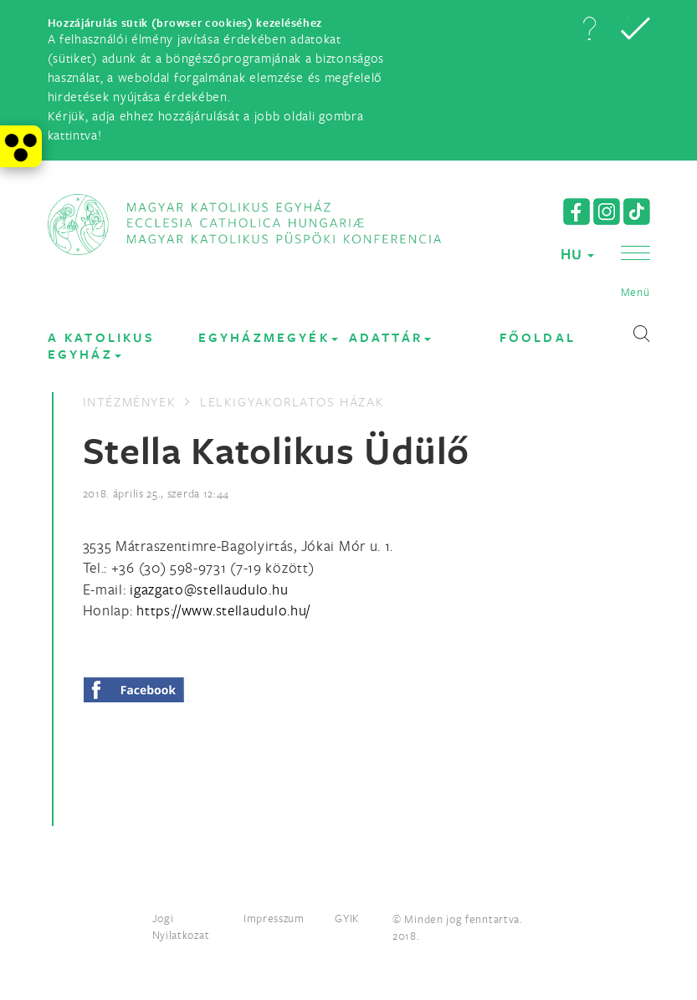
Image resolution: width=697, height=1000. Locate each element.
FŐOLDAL (538, 337)
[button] (589, 28)
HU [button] (577, 253)
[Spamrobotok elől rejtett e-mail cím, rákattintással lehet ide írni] (209, 589)
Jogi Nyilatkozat (181, 926)
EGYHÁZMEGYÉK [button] (268, 337)
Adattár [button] (390, 337)
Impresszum (274, 918)
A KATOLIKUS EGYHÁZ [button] (102, 346)
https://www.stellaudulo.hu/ (223, 610)
